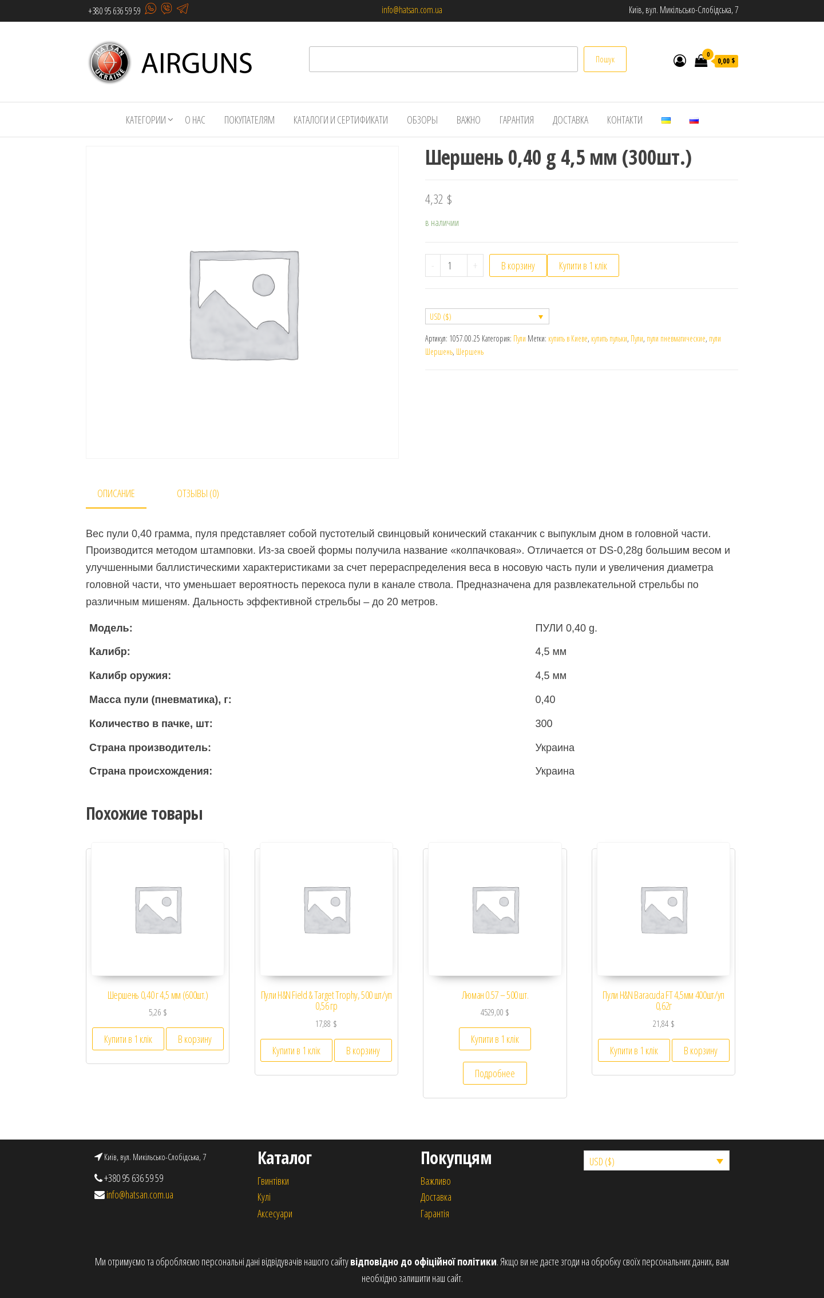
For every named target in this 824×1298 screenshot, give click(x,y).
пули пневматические (676, 338)
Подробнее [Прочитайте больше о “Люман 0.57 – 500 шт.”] (495, 1073)
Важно (469, 119)
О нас (195, 119)
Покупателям (249, 119)
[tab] (125, 494)
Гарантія (435, 1213)
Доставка (570, 119)
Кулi (264, 1197)
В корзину (518, 265)
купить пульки (609, 338)
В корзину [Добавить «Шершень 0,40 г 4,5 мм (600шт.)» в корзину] (195, 1039)
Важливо (436, 1181)
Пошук (605, 59)
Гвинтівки (273, 1181)
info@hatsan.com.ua (412, 9)
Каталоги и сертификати (341, 119)
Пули (519, 338)
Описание (116, 493)
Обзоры (422, 119)
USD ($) (440, 316)
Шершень (470, 351)
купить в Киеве (568, 338)
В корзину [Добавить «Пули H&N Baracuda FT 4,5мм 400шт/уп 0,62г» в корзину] (701, 1050)
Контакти (625, 119)
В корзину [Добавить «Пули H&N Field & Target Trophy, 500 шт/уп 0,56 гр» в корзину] (363, 1050)
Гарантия (517, 119)
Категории (146, 119)
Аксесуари (275, 1213)
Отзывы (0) (198, 493)
